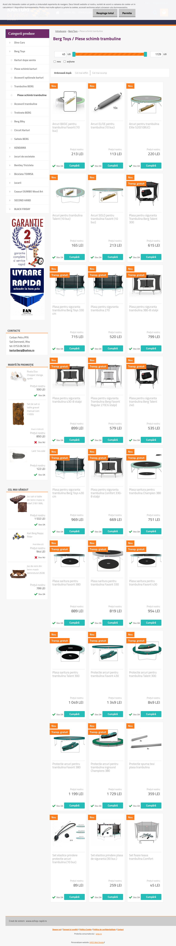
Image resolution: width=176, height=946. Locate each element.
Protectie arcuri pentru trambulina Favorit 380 (66, 765)
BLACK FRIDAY (22, 209)
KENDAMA (20, 148)
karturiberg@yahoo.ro (21, 350)
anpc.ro (99, 933)
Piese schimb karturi (25, 69)
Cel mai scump (99, 73)
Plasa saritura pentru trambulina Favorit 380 (66, 582)
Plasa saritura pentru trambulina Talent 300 (65, 674)
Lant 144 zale (38, 451)
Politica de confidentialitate (104, 929)
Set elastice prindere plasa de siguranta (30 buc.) (107, 857)
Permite (126, 13)
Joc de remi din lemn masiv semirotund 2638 (36, 569)
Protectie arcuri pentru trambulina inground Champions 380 (104, 767)
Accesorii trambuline (25, 104)
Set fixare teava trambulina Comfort (141, 857)
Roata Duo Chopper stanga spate (35, 375)
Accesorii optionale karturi (28, 78)
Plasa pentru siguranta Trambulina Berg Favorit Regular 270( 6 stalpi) (105, 401)
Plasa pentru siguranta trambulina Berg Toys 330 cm (68, 310)
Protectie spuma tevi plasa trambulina (141, 765)
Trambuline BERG (24, 86)
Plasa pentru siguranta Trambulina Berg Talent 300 (143, 219)
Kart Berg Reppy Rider (35, 535)
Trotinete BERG (22, 113)
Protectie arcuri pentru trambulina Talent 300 (143, 674)
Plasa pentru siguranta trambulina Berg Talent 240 (143, 401)
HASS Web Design (97, 942)
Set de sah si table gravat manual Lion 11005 (33, 409)
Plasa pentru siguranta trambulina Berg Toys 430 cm (68, 493)
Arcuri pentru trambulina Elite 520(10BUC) (144, 125)
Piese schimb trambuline (32, 95)
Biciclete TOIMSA (23, 174)
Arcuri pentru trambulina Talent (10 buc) (67, 217)
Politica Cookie (85, 929)
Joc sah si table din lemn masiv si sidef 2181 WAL (35, 500)
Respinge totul (103, 13)
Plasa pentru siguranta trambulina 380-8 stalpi (143, 308)
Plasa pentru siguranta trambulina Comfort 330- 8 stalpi (106, 493)
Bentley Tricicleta (24, 165)
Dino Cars (19, 43)
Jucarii (17, 183)
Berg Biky (19, 121)
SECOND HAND (22, 200)
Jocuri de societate (24, 156)
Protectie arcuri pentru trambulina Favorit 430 (105, 674)
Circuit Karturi (22, 130)
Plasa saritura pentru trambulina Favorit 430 (143, 582)
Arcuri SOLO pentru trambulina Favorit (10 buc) (104, 219)
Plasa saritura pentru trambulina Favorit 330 (105, 582)
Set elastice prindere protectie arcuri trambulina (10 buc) (64, 859)
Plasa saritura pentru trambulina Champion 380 (145, 491)
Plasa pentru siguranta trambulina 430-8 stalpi (67, 399)
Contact (120, 929)
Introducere (60, 31)
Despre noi (56, 929)
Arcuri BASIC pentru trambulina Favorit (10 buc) (66, 127)
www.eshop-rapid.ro (36, 921)
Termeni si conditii (70, 929)
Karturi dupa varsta (25, 60)
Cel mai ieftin (81, 73)
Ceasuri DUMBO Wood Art (28, 191)
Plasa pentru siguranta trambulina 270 (104, 308)
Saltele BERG (21, 139)
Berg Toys (19, 51)
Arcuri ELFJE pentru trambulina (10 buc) (103, 125)
